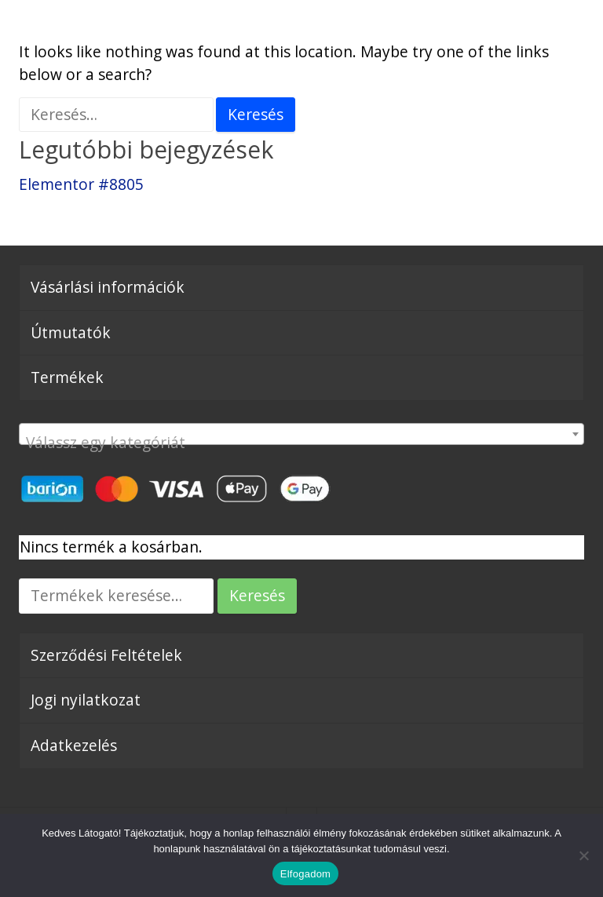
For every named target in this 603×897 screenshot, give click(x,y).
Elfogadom (305, 874)
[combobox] (301, 434)
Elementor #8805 (81, 184)
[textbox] (301, 442)
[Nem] (583, 855)
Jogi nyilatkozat (86, 699)
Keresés (257, 595)
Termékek (67, 377)
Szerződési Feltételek (106, 654)
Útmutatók (71, 332)
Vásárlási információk (108, 286)
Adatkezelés (74, 745)
